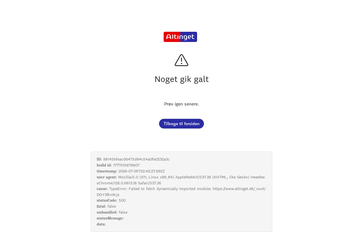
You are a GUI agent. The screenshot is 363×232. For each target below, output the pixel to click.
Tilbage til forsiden (181, 123)
